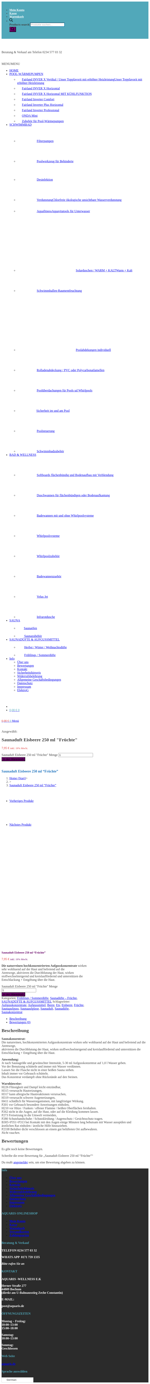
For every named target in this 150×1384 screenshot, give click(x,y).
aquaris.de (9, 1363)
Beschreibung (18, 1018)
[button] (11, 63)
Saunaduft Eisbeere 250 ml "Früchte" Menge (30, 755)
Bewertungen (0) (19, 1022)
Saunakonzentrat (12, 1012)
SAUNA (14, 620)
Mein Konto (16, 9)
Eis (58, 1005)
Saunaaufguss (10, 1008)
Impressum (24, 686)
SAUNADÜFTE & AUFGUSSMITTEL (34, 639)
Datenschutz (25, 683)
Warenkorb (16, 16)
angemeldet (20, 1162)
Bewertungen (25, 665)
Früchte (79, 1005)
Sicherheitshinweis (29, 672)
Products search (19, 24)
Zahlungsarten (19, 1235)
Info (12, 658)
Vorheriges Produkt (21, 800)
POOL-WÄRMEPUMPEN (26, 74)
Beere (50, 1005)
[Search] (12, 29)
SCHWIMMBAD (20, 124)
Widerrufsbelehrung (29, 676)
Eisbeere (67, 1005)
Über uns (23, 662)
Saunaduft (46, 1008)
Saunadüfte (62, 1008)
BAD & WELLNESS (22, 454)
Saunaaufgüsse (29, 1008)
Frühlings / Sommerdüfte (33, 998)
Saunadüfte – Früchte (63, 998)
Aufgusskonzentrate (14, 1005)
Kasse (13, 13)
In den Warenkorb (13, 759)
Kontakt (22, 669)
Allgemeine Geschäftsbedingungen (39, 679)
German (9, 1379)
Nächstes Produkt (20, 824)
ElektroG (23, 690)
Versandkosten (19, 1231)
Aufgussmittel (37, 1005)
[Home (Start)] (17, 778)
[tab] (78, 1019)
